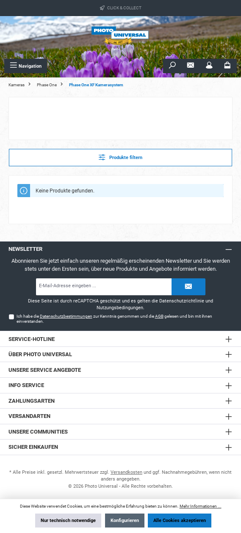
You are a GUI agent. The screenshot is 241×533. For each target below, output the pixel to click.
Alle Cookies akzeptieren (179, 520)
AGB (159, 316)
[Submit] (188, 286)
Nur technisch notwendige (68, 520)
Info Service (26, 385)
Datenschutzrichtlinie (181, 301)
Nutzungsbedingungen (120, 307)
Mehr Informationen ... (201, 506)
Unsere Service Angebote (44, 370)
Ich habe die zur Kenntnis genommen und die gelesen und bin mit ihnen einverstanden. (114, 319)
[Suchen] (172, 66)
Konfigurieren (125, 520)
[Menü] (25, 66)
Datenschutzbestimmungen (66, 316)
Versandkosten (126, 472)
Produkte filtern (120, 157)
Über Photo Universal (40, 354)
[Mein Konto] (209, 66)
